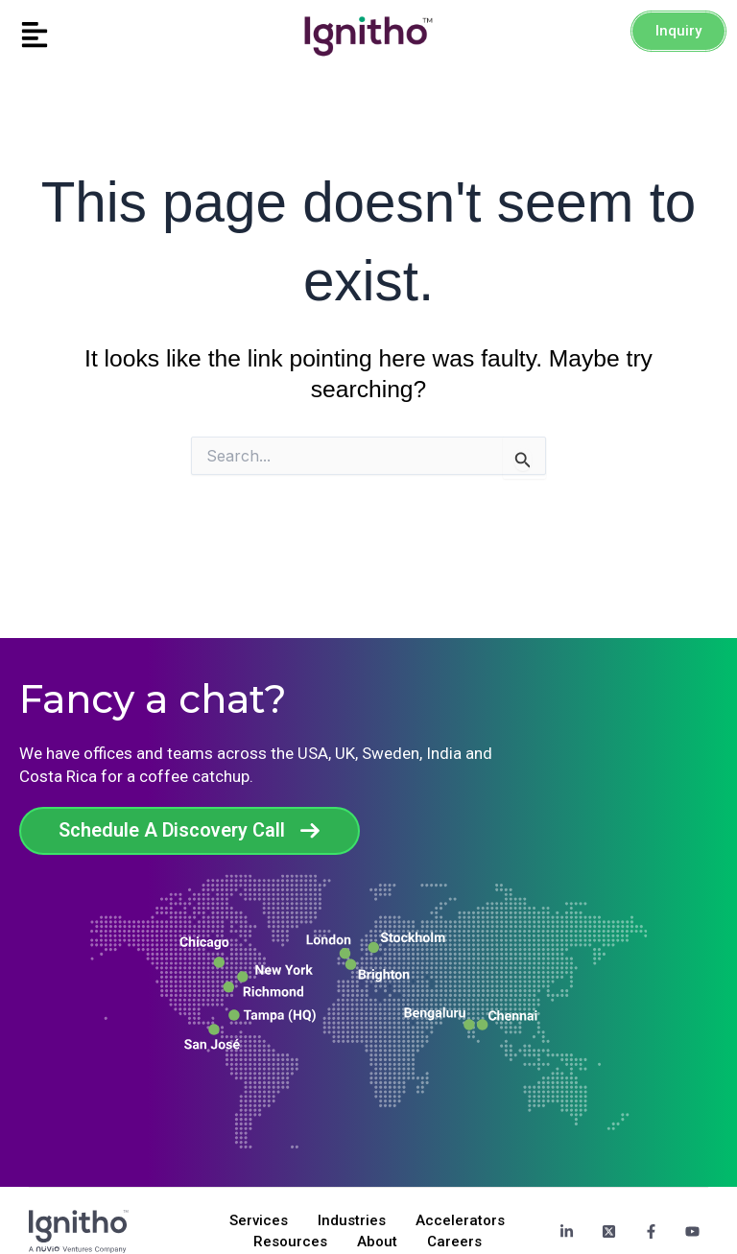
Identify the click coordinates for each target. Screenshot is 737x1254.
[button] (92, 36)
